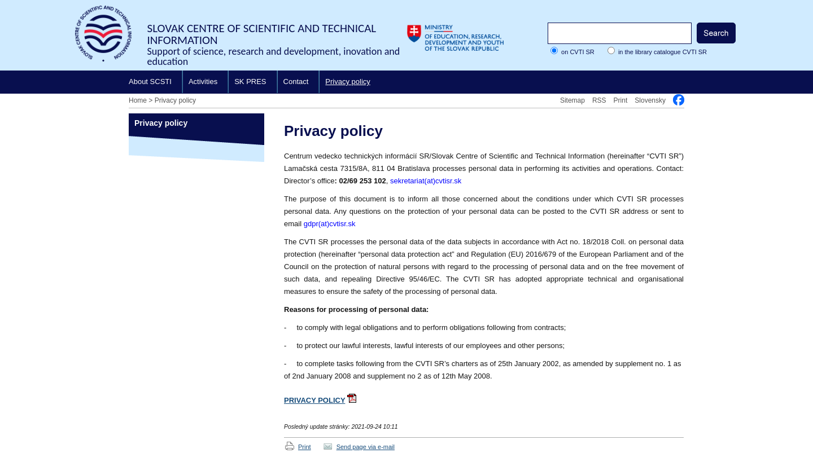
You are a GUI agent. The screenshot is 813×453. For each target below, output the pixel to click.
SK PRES (250, 81)
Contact (296, 81)
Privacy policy (347, 81)
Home (138, 100)
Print (621, 100)
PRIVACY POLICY (314, 400)
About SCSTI (150, 81)
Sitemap (572, 100)
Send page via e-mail (365, 446)
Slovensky (650, 100)
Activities (203, 81)
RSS (599, 100)
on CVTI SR (578, 52)
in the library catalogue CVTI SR (662, 52)
